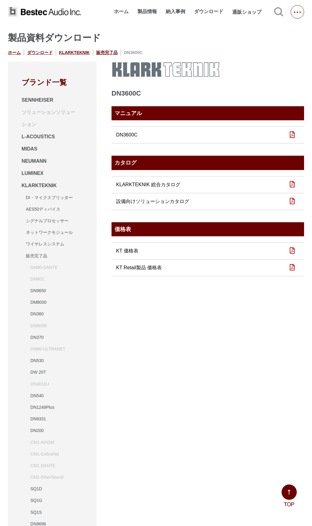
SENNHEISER (37, 100)
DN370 (37, 337)
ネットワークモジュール (49, 232)
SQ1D (36, 488)
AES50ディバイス (43, 209)
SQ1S (36, 512)
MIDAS (29, 148)
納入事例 (175, 11)
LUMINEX (33, 173)
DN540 (37, 395)
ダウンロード (208, 11)
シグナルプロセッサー (47, 220)
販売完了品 (107, 52)
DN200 (37, 430)
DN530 (37, 360)
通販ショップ (249, 12)
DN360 (37, 313)
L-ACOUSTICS (38, 136)
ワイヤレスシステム (45, 243)
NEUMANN (34, 161)
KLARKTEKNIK (74, 52)
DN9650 (38, 290)
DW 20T (38, 372)
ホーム (121, 11)
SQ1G (36, 500)
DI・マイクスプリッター (49, 197)
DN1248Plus (42, 407)
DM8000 (38, 302)
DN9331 (38, 418)
